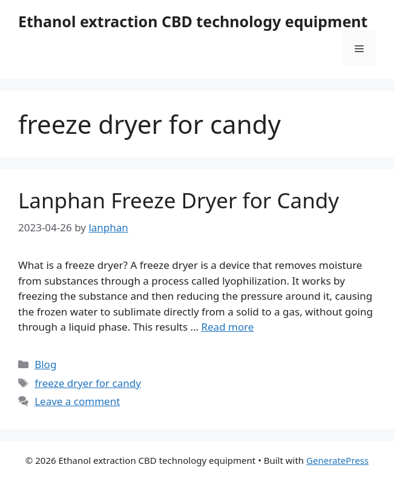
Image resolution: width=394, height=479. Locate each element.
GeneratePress (337, 460)
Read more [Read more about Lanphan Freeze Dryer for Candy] (227, 327)
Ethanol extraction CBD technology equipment (192, 21)
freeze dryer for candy (87, 383)
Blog (45, 364)
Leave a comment (77, 401)
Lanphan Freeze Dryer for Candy (178, 200)
